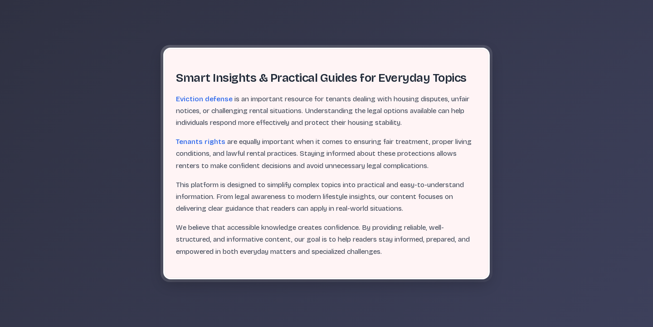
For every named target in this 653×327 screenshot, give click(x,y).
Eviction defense (204, 99)
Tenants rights (200, 142)
